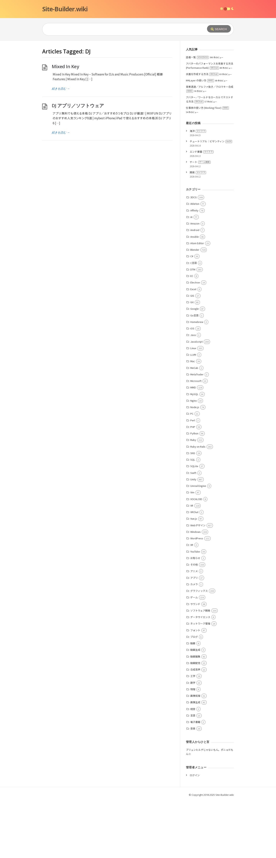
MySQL (194, 451)
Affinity (194, 268)
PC (191, 471)
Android (194, 287)
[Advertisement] (138, 69)
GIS (192, 353)
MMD (193, 445)
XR (191, 602)
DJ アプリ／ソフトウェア (78, 163)
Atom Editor (197, 300)
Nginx (193, 458)
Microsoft (195, 438)
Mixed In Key (65, 124)
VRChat (194, 569)
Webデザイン (197, 583)
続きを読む (61, 146)
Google (194, 366)
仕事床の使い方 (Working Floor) (207, 165)
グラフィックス (199, 648)
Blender (194, 307)
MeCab (194, 425)
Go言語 (194, 373)
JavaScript (196, 399)
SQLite (194, 523)
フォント (195, 687)
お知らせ (195, 615)
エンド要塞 (202, 209)
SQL (192, 517)
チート (200, 219)
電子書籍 (195, 779)
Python (194, 491)
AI (191, 274)
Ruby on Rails (197, 504)
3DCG (193, 254)
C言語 (193, 320)
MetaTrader (197, 432)
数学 (192, 740)
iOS (192, 386)
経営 (192, 766)
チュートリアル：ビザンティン (211, 199)
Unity (193, 537)
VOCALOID (196, 556)
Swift (193, 530)
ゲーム (194, 655)
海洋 (198, 188)
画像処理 (195, 753)
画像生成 (195, 759)
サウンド (195, 661)
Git (192, 359)
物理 (192, 746)
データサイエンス (200, 674)
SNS (192, 510)
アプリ (194, 635)
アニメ (194, 628)
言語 (192, 773)
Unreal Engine (198, 543)
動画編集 (195, 714)
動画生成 (195, 707)
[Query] (118, 29)
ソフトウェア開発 (200, 668)
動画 (192, 700)
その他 (194, 622)
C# (191, 313)
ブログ (194, 694)
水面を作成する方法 (202, 131)
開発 (198, 230)
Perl (192, 478)
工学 (192, 733)
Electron (195, 340)
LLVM (193, 412)
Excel (193, 346)
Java (193, 392)
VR (191, 563)
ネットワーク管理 (200, 681)
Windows (195, 589)
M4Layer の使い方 (200, 138)
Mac (192, 418)
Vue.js (193, 576)
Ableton (194, 261)
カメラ (194, 642)
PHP (192, 484)
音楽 (192, 786)
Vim (192, 550)
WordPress (196, 596)
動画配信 (195, 720)
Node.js (194, 464)
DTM (192, 327)
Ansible (194, 294)
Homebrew (196, 379)
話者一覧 (197, 114)
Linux (193, 405)
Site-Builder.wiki (65, 9)
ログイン (195, 832)
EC (191, 333)
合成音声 (195, 727)
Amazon (195, 281)
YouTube (195, 609)
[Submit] (219, 29)
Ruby (193, 497)
